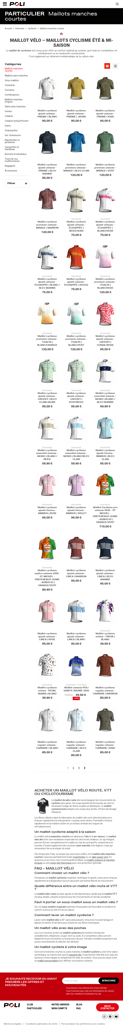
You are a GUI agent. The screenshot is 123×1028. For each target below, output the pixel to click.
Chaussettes (11, 130)
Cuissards (10, 85)
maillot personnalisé (47, 960)
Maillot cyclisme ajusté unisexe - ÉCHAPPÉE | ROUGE (76, 282)
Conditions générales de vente (41, 1023)
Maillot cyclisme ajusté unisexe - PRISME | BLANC (47, 114)
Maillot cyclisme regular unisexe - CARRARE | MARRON (105, 691)
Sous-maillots (12, 80)
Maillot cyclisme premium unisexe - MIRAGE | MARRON (47, 225)
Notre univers (60, 1004)
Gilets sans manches (15, 106)
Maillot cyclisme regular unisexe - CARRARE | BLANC (47, 745)
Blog (79, 1004)
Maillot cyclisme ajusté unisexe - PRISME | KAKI (105, 114)
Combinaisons (12, 94)
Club (30, 1004)
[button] (5, 4)
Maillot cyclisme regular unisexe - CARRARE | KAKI (105, 745)
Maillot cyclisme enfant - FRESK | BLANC (105, 637)
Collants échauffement (16, 121)
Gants (8, 125)
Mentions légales (13, 1023)
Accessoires (11, 170)
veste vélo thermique (61, 863)
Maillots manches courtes (14, 69)
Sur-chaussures (13, 135)
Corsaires (9, 90)
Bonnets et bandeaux (15, 154)
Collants (9, 116)
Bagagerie (10, 166)
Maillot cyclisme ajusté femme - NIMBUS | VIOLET (76, 511)
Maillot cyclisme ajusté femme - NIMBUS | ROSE (47, 511)
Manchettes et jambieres (12, 141)
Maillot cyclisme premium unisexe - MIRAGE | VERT (105, 168)
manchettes (79, 857)
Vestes (8, 111)
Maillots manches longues (14, 100)
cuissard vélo (75, 955)
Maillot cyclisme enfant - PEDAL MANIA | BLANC (47, 691)
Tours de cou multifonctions (12, 160)
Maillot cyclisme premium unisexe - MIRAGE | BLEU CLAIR (76, 168)
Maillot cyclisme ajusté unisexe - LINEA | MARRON (76, 574)
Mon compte (59, 1008)
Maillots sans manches (16, 75)
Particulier (34, 1008)
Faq (78, 1008)
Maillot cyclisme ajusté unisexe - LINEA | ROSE (47, 637)
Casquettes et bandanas (12, 148)
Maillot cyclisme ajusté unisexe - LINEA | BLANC (76, 637)
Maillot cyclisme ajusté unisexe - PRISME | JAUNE (76, 114)
